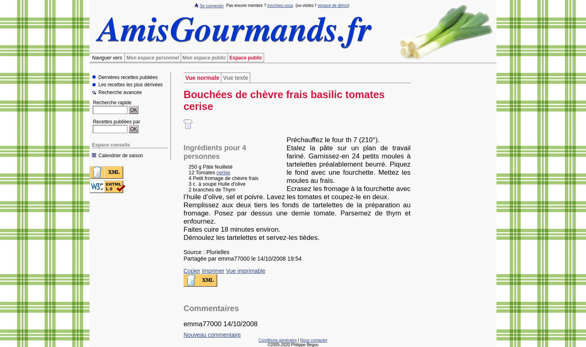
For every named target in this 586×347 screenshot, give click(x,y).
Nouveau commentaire (212, 335)
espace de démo (333, 5)
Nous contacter (313, 340)
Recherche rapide (112, 102)
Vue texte (235, 78)
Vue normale (202, 78)
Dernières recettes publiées (128, 77)
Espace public (246, 58)
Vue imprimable (245, 271)
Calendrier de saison (120, 155)
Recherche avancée (120, 93)
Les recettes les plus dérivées (130, 85)
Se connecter (212, 6)
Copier (192, 271)
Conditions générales (277, 340)
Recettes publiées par (116, 122)
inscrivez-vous (280, 5)
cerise (223, 173)
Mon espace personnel (153, 58)
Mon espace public (204, 58)
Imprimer (213, 271)
